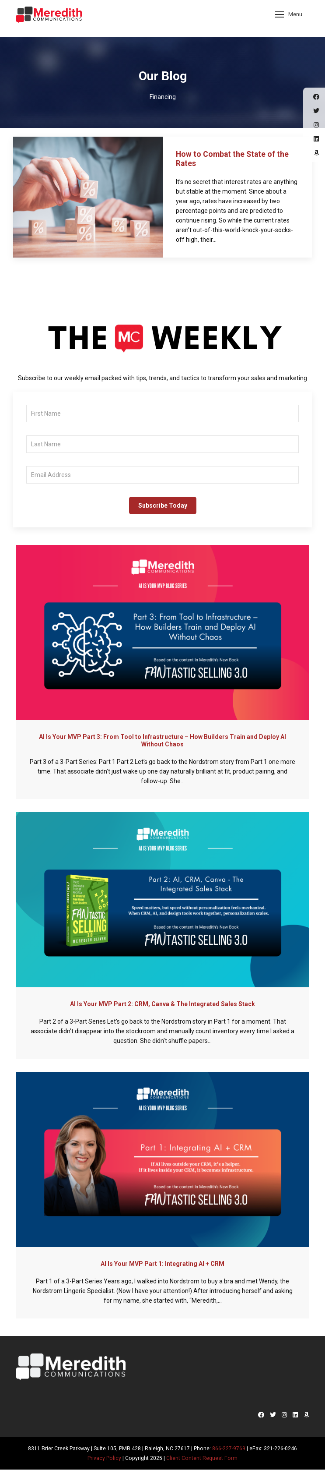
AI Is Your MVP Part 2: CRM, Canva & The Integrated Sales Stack (162, 1003)
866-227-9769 (228, 1448)
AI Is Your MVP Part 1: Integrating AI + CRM (162, 1263)
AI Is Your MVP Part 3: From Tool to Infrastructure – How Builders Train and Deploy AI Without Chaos (162, 740)
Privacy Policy (104, 1458)
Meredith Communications (49, 17)
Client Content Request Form (202, 1458)
